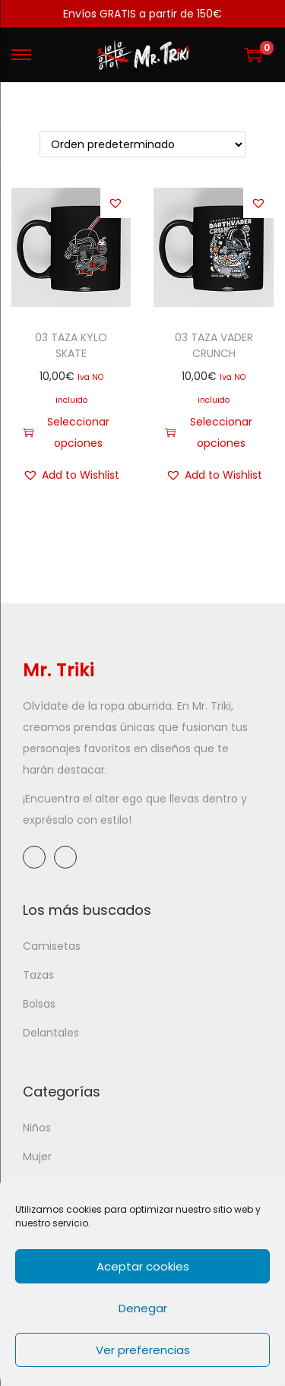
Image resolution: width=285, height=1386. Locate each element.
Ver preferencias (143, 1350)
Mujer (37, 1156)
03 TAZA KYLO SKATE (71, 345)
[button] (115, 203)
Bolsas (39, 1003)
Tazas (38, 975)
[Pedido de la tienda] (142, 144)
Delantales (51, 1032)
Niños (37, 1127)
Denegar (143, 1308)
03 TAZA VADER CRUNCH (214, 345)
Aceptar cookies (143, 1266)
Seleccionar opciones (66, 432)
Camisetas (52, 946)
